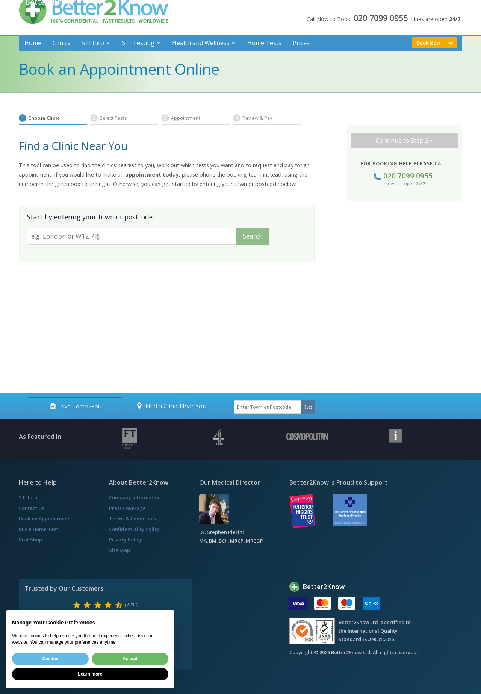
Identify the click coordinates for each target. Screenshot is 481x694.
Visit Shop (30, 539)
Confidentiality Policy (134, 529)
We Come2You (74, 406)
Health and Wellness (201, 43)
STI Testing (138, 43)
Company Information (135, 497)
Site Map (119, 550)
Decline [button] (50, 658)
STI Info (93, 43)
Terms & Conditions (132, 518)
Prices (301, 43)
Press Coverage (127, 508)
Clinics (61, 43)
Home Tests (264, 43)
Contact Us (31, 508)
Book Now (428, 42)
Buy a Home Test (38, 529)
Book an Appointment (44, 518)
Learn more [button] (90, 674)
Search (253, 236)
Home (32, 43)
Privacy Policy (125, 539)
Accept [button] (130, 658)
